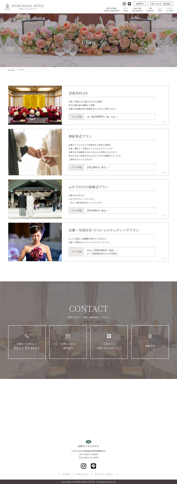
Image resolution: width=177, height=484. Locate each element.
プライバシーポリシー (105, 474)
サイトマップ (82, 474)
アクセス (66, 474)
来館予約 (140, 3)
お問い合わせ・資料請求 (160, 3)
